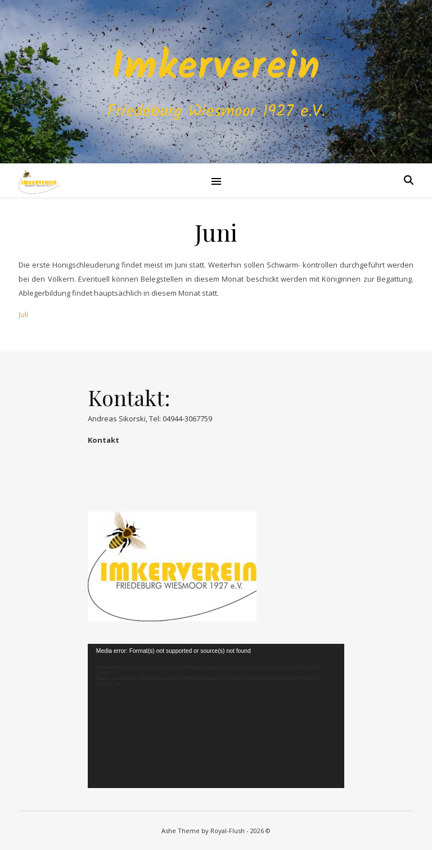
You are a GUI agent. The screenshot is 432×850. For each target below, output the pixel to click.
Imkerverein (216, 68)
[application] (216, 716)
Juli (23, 314)
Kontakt (103, 440)
